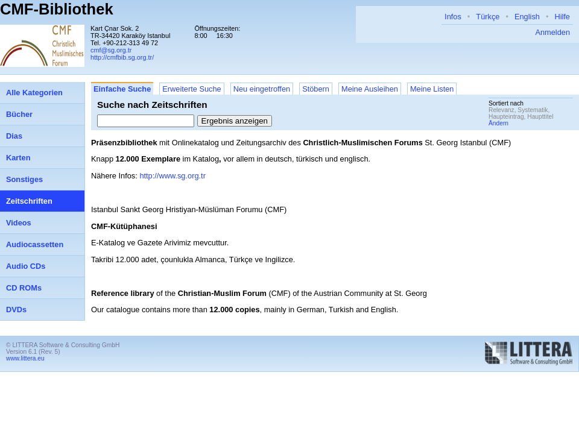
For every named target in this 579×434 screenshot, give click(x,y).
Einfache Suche (122, 88)
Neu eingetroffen (261, 88)
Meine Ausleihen (369, 88)
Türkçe (487, 16)
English (527, 16)
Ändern (498, 123)
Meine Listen (432, 88)
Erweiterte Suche (191, 88)
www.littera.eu (25, 358)
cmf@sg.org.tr (110, 50)
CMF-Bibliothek (56, 9)
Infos (453, 16)
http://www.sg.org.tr (172, 175)
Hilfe (562, 16)
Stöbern (315, 88)
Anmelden (552, 32)
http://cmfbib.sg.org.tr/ (122, 57)
